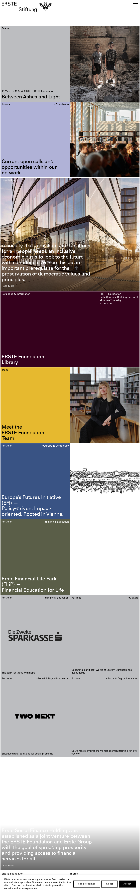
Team (5, 370)
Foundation (8, 180)
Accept (127, 884)
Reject (109, 884)
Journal (6, 104)
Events (5, 28)
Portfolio (7, 446)
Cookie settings (86, 884)
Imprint (74, 874)
